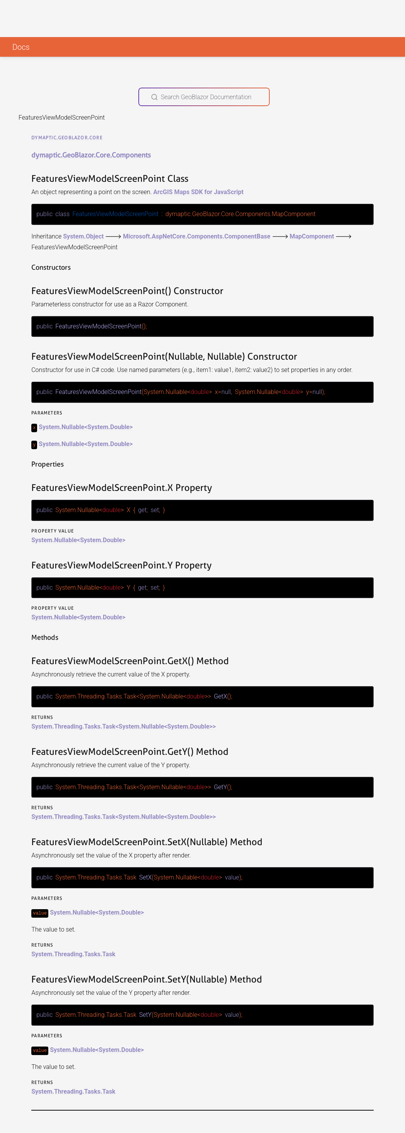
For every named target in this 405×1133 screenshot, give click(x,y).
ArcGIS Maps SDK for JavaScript (198, 192)
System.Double (108, 426)
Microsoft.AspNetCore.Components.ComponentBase (196, 236)
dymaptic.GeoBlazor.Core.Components (91, 155)
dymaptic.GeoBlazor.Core (66, 137)
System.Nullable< (63, 426)
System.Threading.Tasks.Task (73, 952)
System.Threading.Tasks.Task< (75, 725)
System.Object (83, 236)
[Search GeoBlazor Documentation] (204, 97)
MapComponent (311, 236)
